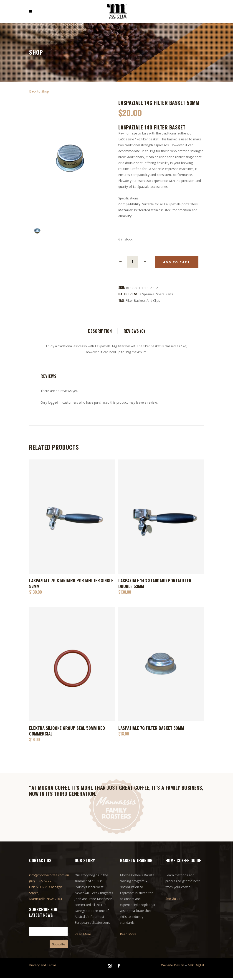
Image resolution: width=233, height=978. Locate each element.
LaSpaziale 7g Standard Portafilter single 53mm (71, 583)
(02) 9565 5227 (40, 881)
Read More (83, 934)
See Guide (172, 898)
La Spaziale (146, 294)
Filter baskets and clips (143, 300)
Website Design (172, 965)
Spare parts (164, 294)
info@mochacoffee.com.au (49, 875)
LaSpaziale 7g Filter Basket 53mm (151, 728)
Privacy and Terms (42, 965)
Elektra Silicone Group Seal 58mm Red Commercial (67, 731)
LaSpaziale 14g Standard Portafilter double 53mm (154, 583)
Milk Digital (196, 965)
